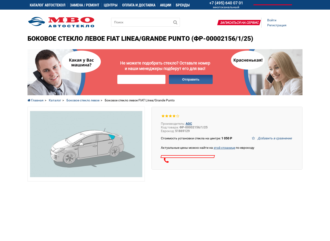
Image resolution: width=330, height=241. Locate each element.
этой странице (224, 147)
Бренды (183, 5)
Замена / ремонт (84, 5)
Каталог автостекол (47, 5)
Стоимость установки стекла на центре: (196, 138)
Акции (165, 5)
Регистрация (276, 25)
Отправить (190, 79)
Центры (111, 5)
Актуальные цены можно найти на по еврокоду (207, 147)
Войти (271, 20)
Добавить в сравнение (275, 138)
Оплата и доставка (138, 5)
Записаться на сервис (239, 22)
